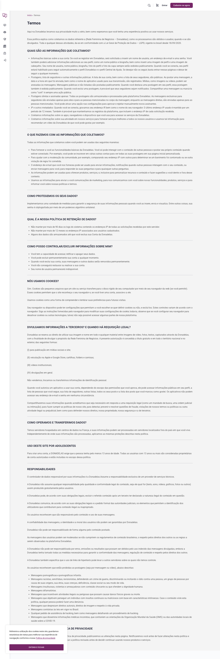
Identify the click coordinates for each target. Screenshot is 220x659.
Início (34, 15)
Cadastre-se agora (186, 5)
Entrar (169, 5)
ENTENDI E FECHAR (36, 647)
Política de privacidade (45, 640)
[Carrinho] (162, 5)
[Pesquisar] (154, 5)
